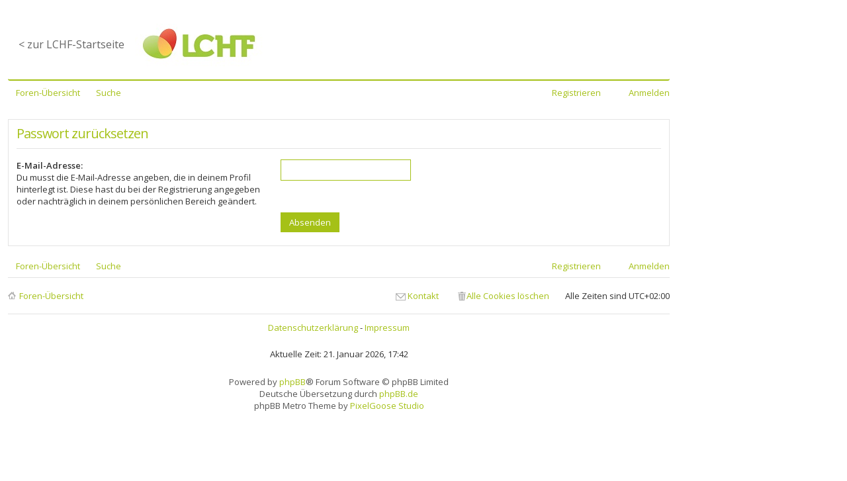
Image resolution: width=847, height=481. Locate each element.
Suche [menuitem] (108, 93)
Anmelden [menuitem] (649, 93)
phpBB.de (398, 394)
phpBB (292, 382)
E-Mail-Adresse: (50, 165)
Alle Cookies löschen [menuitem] (508, 296)
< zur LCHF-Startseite (71, 44)
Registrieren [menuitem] (576, 93)
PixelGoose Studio (387, 406)
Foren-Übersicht (51, 296)
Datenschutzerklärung (313, 327)
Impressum (387, 327)
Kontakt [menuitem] (423, 296)
